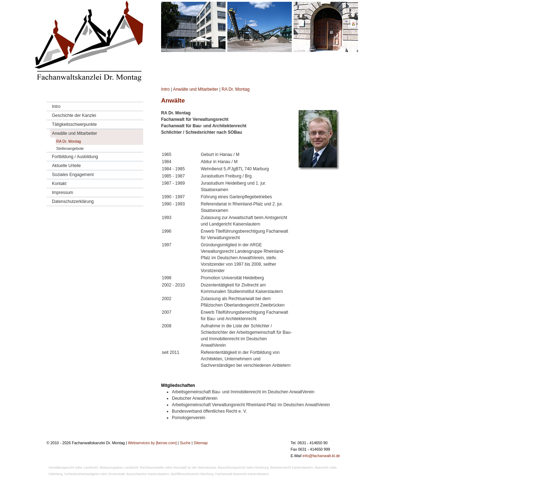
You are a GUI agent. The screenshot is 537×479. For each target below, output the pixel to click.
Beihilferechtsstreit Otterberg (192, 474)
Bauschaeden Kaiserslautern (147, 474)
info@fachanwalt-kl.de (321, 456)
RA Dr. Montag (236, 89)
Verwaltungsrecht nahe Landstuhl (73, 467)
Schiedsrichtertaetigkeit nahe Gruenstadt (94, 474)
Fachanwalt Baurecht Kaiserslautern (242, 474)
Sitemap (201, 443)
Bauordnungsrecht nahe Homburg (243, 467)
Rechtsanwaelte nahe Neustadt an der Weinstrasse (178, 467)
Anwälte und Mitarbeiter (195, 89)
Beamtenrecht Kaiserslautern (291, 467)
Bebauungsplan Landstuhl (119, 467)
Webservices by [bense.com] (152, 443)
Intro (165, 89)
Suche (185, 443)
